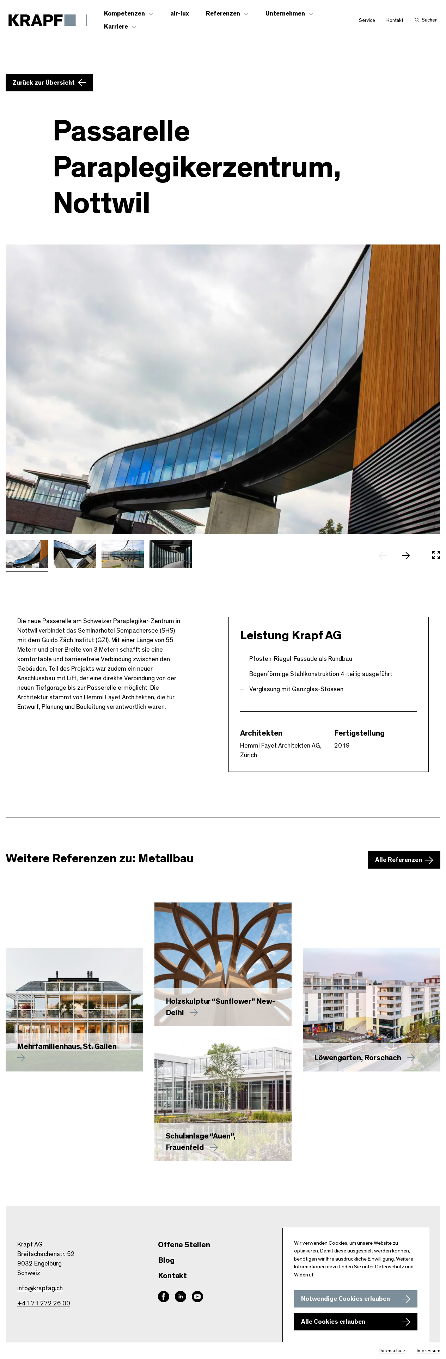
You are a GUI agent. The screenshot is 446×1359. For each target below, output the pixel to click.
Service (367, 20)
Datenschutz (392, 1350)
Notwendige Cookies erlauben (345, 1299)
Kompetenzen (124, 14)
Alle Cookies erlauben (333, 1322)
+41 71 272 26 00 (43, 1303)
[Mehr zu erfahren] (74, 1009)
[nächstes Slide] (409, 555)
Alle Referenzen (398, 860)
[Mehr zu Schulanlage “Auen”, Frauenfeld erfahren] (223, 1099)
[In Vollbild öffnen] (436, 556)
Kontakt (394, 20)
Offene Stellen (184, 1245)
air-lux (179, 14)
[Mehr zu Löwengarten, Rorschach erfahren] (371, 1009)
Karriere (116, 27)
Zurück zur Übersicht (44, 83)
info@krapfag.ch (40, 1288)
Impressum (428, 1350)
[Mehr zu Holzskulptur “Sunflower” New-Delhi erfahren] (223, 964)
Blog (166, 1260)
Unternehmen (285, 14)
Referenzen (223, 14)
